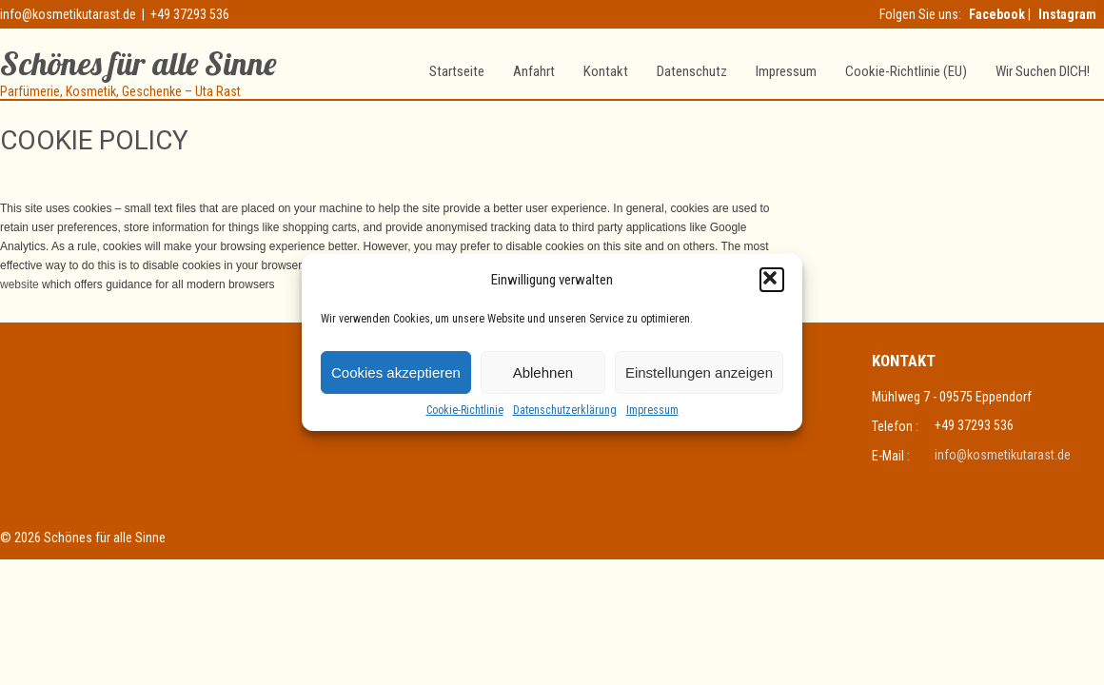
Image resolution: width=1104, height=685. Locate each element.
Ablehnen (543, 372)
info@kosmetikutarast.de (68, 14)
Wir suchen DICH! (1043, 71)
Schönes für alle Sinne (138, 63)
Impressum (652, 410)
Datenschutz (692, 71)
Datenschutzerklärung (565, 410)
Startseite (456, 71)
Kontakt (605, 71)
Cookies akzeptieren (396, 372)
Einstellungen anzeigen (699, 372)
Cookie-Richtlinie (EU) (906, 71)
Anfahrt (534, 71)
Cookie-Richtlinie (464, 410)
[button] (771, 279)
